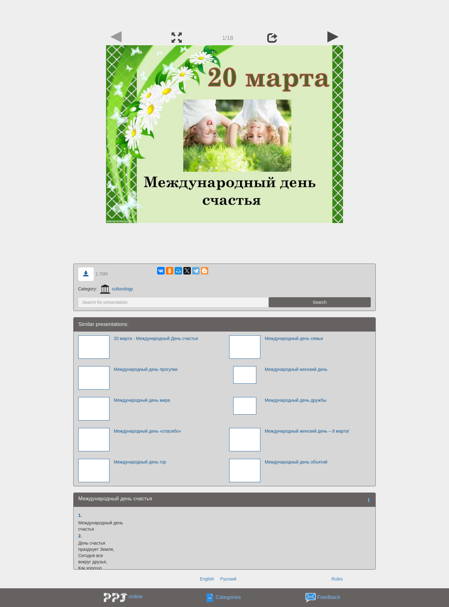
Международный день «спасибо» (147, 431)
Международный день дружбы (295, 400)
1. (80, 515)
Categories (228, 597)
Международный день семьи (294, 338)
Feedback (328, 597)
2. (80, 535)
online (135, 597)
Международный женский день (296, 369)
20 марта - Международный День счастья (156, 338)
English (207, 578)
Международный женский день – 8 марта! (307, 431)
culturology (116, 288)
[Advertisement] (224, 14)
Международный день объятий (296, 461)
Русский (228, 578)
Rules (337, 578)
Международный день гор (140, 461)
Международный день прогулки (145, 369)
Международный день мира (142, 400)
